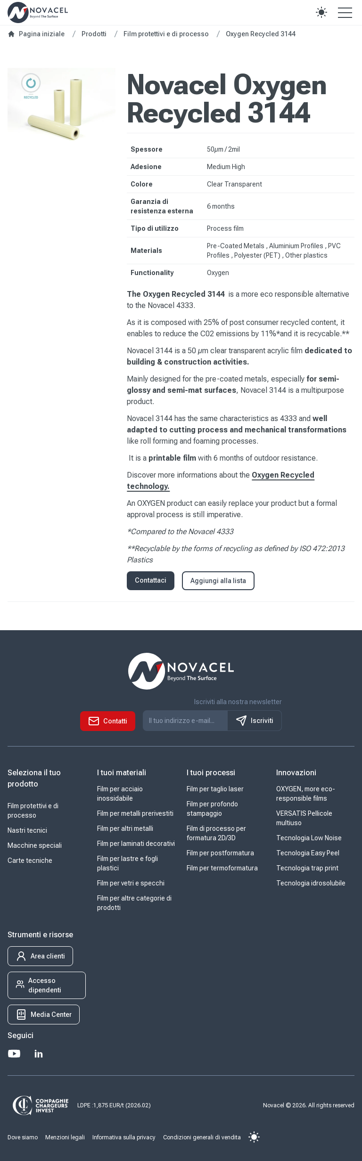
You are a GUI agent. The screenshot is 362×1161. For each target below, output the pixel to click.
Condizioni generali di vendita (202, 1137)
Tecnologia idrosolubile (311, 883)
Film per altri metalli (125, 828)
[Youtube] (14, 1053)
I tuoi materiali (121, 772)
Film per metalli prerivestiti (135, 813)
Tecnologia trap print (307, 868)
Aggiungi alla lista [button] (218, 581)
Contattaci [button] (150, 580)
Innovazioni (296, 772)
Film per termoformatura (222, 868)
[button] (321, 12)
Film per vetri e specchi (131, 883)
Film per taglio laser (215, 789)
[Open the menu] (345, 12)
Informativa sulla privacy (124, 1137)
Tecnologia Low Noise (309, 838)
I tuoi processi (211, 772)
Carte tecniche (30, 860)
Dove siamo (23, 1137)
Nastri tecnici (27, 830)
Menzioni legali (65, 1137)
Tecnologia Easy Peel (307, 853)
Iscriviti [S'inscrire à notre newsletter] (254, 720)
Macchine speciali (35, 845)
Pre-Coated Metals (236, 246)
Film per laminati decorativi (136, 843)
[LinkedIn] (38, 1053)
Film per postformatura (220, 853)
